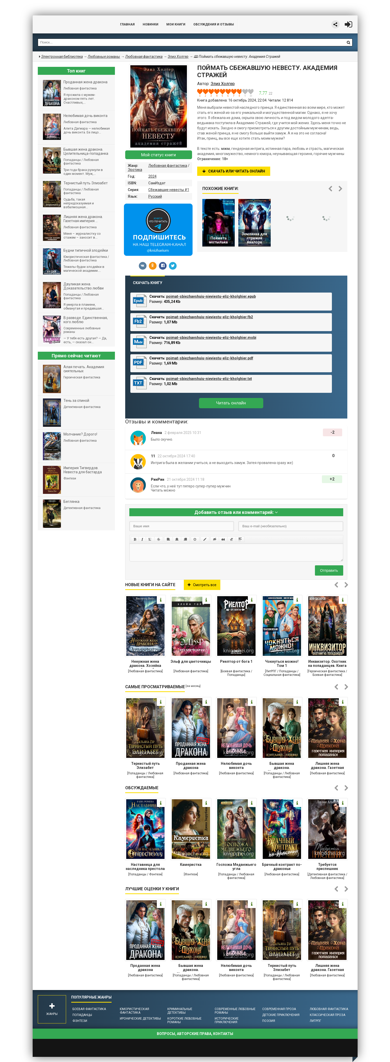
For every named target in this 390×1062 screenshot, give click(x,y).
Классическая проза (327, 1015)
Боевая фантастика (89, 1009)
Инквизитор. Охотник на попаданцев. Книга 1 (327, 664)
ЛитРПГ (315, 1021)
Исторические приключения (227, 1020)
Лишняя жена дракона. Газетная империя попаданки (327, 766)
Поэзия (268, 1021)
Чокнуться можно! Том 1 (281, 663)
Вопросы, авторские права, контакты (195, 1034)
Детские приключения (281, 1015)
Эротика (135, 170)
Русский (155, 196)
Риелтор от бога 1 (236, 661)
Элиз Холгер (178, 57)
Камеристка (191, 865)
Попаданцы (82, 1015)
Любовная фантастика (167, 166)
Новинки (150, 24)
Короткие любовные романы (184, 1020)
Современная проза (279, 1009)
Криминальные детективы (179, 1010)
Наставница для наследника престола (145, 867)
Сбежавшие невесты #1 (168, 190)
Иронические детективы (140, 1018)
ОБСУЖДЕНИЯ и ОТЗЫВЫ (213, 24)
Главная (127, 24)
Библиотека (71, 24)
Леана (156, 433)
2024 (152, 176)
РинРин (157, 479)
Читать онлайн (231, 403)
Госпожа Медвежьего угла (236, 867)
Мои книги (175, 24)
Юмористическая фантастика (134, 1010)
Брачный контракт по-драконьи (282, 867)
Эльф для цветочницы (191, 661)
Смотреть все (202, 585)
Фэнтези (79, 1021)
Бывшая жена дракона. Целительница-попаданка (282, 766)
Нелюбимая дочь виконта (236, 765)
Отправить (329, 570)
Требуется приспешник (327, 867)
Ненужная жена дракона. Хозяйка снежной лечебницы (145, 664)
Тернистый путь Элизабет (145, 765)
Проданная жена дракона (191, 765)
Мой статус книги (158, 154)
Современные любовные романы (235, 1010)
